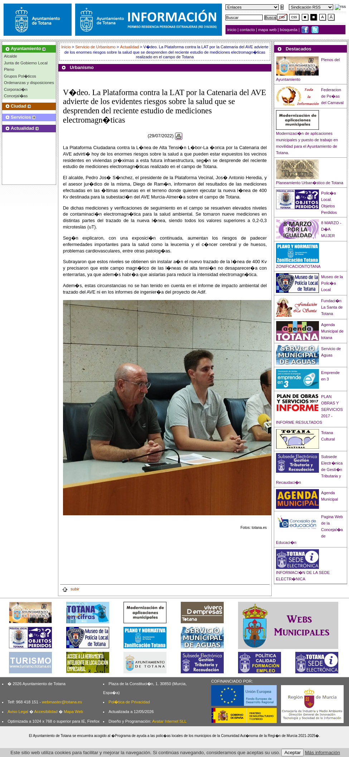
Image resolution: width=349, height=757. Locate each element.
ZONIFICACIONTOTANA (298, 266)
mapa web (268, 30)
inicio (232, 30)
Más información (322, 752)
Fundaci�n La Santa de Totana (332, 307)
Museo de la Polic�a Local (332, 283)
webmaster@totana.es (62, 702)
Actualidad (129, 47)
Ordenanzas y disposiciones (29, 82)
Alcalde (10, 56)
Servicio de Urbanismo (95, 47)
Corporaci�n (16, 89)
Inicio (66, 47)
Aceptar (292, 752)
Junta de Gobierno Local (26, 63)
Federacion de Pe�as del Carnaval (332, 96)
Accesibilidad (45, 711)
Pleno (9, 69)
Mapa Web (73, 711)
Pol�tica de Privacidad (129, 702)
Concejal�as (16, 96)
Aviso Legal (18, 711)
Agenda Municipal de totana (332, 331)
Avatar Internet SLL (169, 721)
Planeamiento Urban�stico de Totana (309, 183)
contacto (247, 30)
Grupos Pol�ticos (20, 76)
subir (70, 589)
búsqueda (289, 30)
